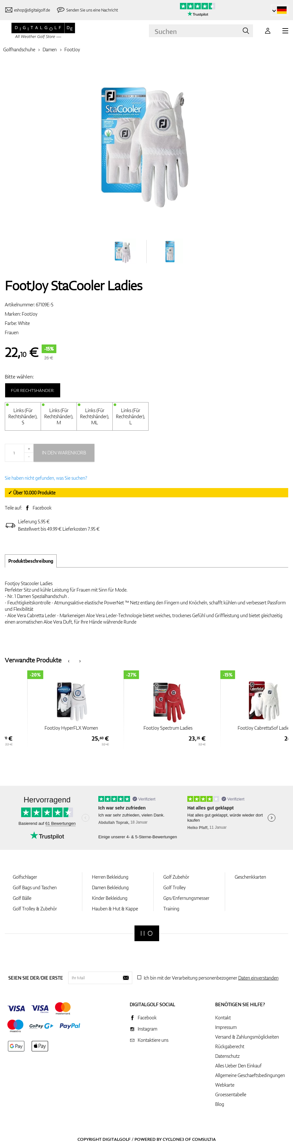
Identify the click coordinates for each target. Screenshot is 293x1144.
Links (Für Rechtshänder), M (58, 416)
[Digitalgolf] (146, 933)
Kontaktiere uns (153, 1040)
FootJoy (72, 49)
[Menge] (19, 453)
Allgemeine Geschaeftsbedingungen (250, 1075)
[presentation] (69, 660)
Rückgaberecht (229, 1046)
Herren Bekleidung (110, 877)
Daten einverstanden (258, 978)
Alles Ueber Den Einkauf (238, 1066)
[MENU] (285, 30)
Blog (219, 1104)
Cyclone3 (173, 1139)
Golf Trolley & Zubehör (35, 909)
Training (171, 909)
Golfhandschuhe (19, 49)
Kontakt (223, 1018)
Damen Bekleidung (110, 887)
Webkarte (224, 1085)
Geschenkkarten (250, 877)
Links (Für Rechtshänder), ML (94, 416)
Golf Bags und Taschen (35, 887)
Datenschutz (227, 1056)
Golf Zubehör (176, 877)
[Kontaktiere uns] (27, 10)
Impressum (226, 1027)
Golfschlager (25, 877)
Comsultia (204, 1139)
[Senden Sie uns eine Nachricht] (87, 10)
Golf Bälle (22, 898)
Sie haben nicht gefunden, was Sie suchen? (46, 478)
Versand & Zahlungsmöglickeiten (247, 1037)
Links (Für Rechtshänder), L (130, 416)
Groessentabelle (230, 1094)
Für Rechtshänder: (32, 390)
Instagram (147, 1029)
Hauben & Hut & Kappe (115, 909)
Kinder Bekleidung (109, 898)
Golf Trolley (174, 887)
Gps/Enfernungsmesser (186, 898)
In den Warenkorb (64, 453)
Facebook (42, 508)
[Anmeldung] (268, 31)
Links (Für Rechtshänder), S (22, 416)
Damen (50, 49)
